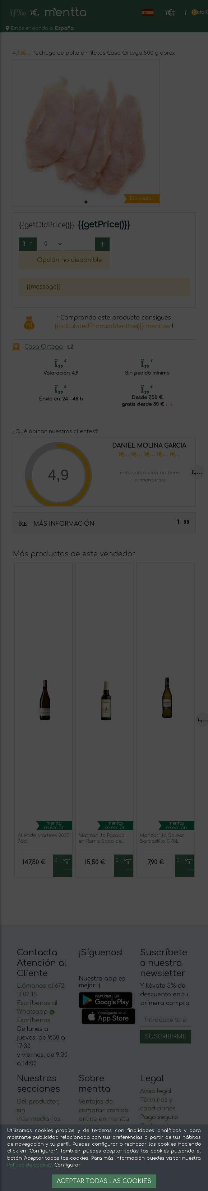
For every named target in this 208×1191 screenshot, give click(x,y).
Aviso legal (155, 1091)
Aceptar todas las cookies (104, 1181)
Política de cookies (29, 1165)
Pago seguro (159, 1117)
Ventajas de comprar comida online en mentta (104, 1110)
